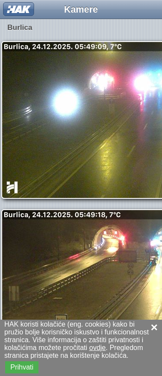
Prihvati (21, 367)
